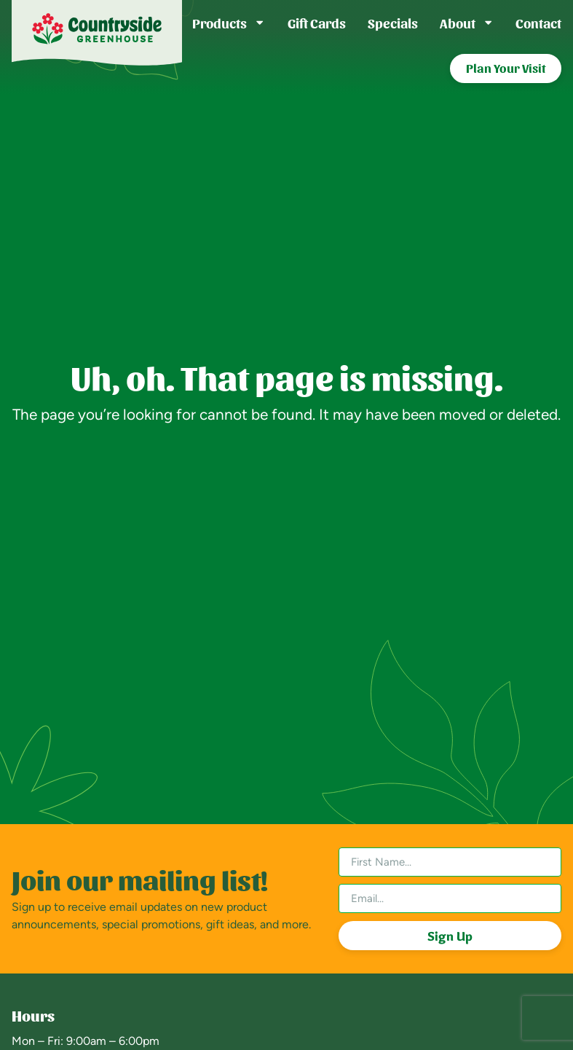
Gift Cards (317, 22)
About (467, 23)
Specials (393, 22)
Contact (538, 22)
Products (228, 23)
